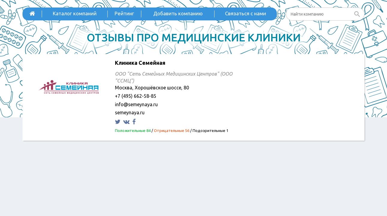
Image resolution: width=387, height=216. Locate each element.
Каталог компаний (75, 13)
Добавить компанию (178, 13)
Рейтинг (124, 13)
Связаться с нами (245, 13)
